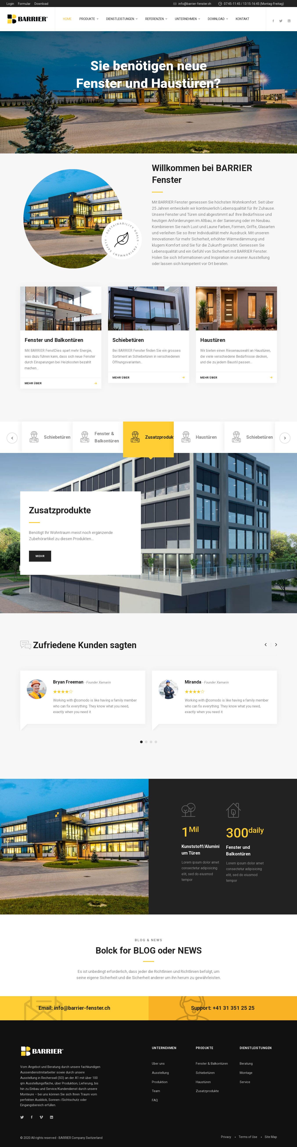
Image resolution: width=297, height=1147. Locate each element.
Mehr (40, 579)
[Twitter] (281, 21)
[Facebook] (273, 21)
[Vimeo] (41, 1117)
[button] (12, 460)
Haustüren (212, 363)
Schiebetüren (128, 363)
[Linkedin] (289, 21)
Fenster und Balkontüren (54, 363)
